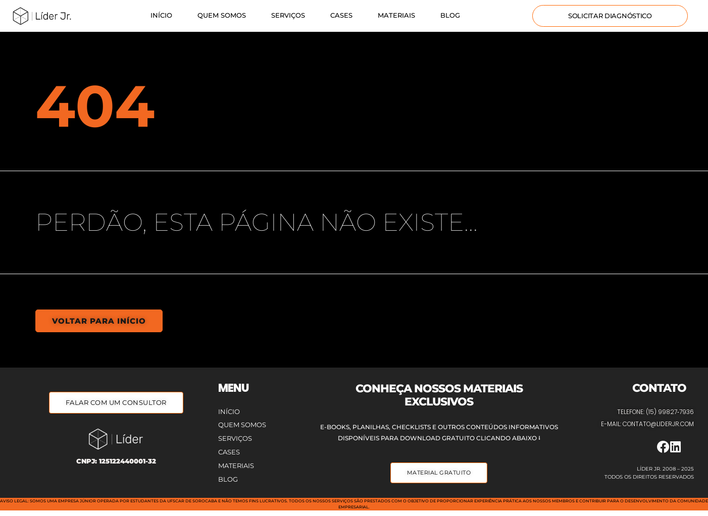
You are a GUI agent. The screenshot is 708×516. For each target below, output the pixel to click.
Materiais (396, 15)
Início (161, 15)
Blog (450, 15)
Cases (341, 15)
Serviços (288, 15)
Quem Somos (221, 15)
